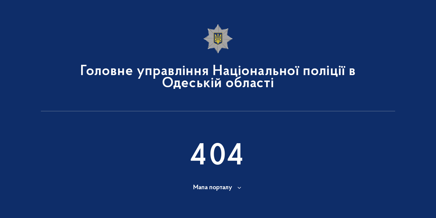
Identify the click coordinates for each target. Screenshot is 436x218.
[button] (218, 187)
